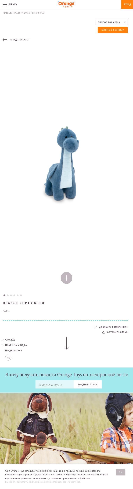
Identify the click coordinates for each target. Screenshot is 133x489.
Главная (7, 13)
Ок (120, 472)
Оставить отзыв (115, 332)
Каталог (17, 13)
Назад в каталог (20, 40)
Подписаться (88, 384)
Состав (10, 339)
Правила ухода (16, 345)
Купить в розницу (113, 30)
